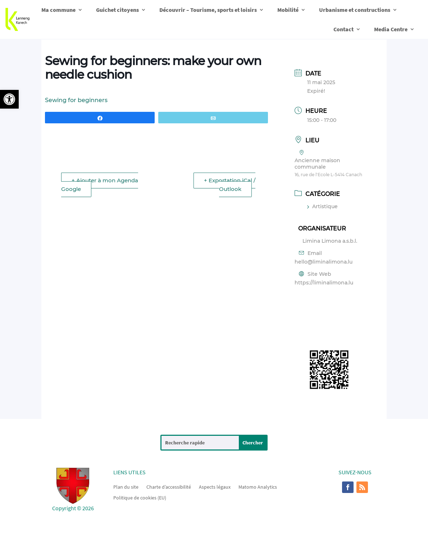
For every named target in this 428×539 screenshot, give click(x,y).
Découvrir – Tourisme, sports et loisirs (208, 9)
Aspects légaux (215, 486)
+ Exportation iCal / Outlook (229, 184)
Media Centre (390, 29)
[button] (9, 99)
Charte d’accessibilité (168, 486)
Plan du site (125, 486)
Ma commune (58, 9)
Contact (343, 29)
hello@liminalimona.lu (323, 262)
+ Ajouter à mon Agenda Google (99, 184)
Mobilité (288, 9)
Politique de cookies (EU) (139, 497)
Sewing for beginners (76, 100)
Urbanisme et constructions (354, 9)
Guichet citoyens (117, 9)
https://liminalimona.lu (324, 282)
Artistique (322, 206)
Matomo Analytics (257, 486)
